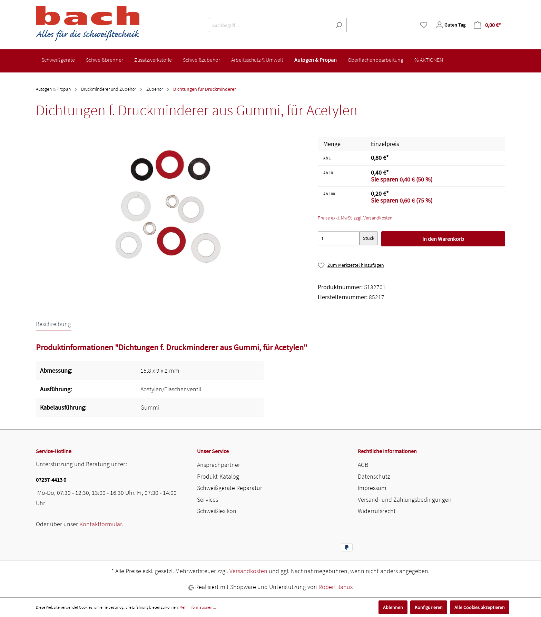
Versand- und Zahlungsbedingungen (405, 499)
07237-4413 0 (51, 479)
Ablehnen (393, 607)
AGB (363, 465)
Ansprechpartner (218, 465)
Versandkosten (248, 571)
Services (207, 499)
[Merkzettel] (424, 24)
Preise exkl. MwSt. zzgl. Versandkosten (355, 218)
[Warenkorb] (487, 25)
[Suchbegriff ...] (270, 25)
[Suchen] (339, 25)
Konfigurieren (429, 607)
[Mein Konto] (451, 24)
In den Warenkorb (443, 238)
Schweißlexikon (216, 511)
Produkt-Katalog (218, 476)
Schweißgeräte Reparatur (229, 488)
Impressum (372, 488)
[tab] (53, 323)
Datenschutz (374, 476)
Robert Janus (335, 587)
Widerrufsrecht (377, 511)
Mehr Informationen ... (197, 607)
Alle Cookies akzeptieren (479, 607)
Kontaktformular (100, 524)
